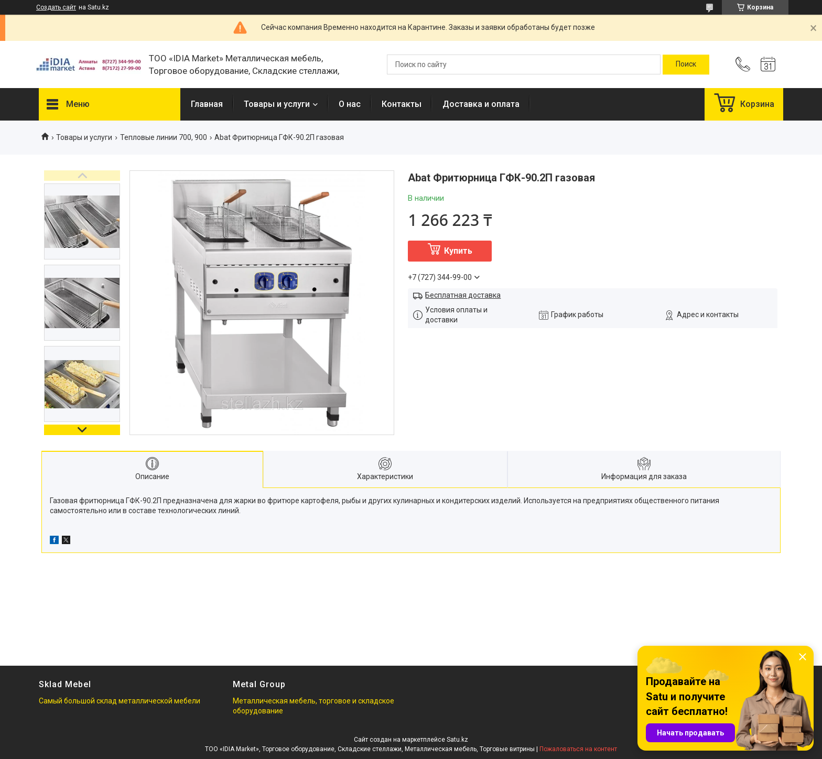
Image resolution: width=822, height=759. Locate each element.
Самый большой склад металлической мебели (119, 701)
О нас (350, 104)
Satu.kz (457, 739)
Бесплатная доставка (463, 295)
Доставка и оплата (481, 104)
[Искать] (686, 64)
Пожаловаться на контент (578, 749)
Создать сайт (56, 7)
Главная (207, 104)
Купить (458, 251)
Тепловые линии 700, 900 (163, 137)
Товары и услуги (277, 104)
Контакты (401, 104)
